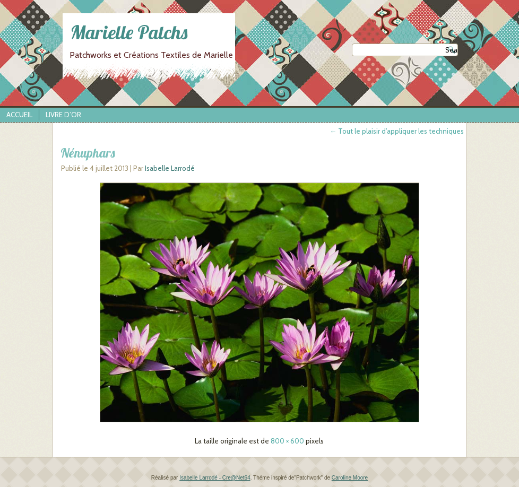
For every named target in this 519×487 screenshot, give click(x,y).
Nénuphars (87, 153)
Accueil (19, 114)
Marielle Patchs (129, 32)
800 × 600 (287, 441)
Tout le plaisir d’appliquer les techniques (397, 131)
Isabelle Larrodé (170, 168)
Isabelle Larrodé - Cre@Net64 (214, 478)
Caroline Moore (350, 478)
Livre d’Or (63, 114)
